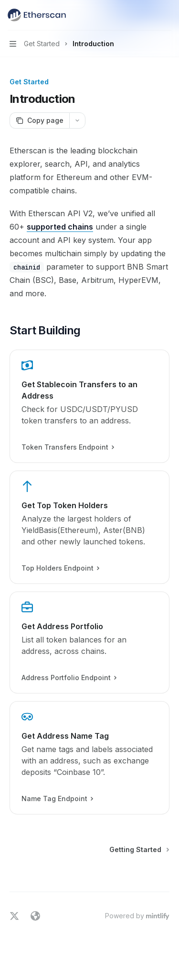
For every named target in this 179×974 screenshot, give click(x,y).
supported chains (60, 226)
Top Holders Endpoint (60, 568)
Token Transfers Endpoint (67, 447)
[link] (89, 406)
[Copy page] (39, 120)
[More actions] (166, 15)
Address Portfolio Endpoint (68, 677)
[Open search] (148, 15)
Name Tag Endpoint (57, 798)
